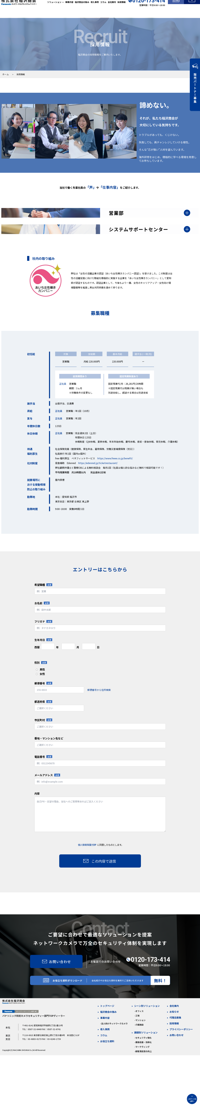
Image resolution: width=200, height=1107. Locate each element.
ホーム (5, 74)
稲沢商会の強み (82, 8)
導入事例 (95, 8)
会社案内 (112, 8)
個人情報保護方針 (87, 876)
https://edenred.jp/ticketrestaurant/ (98, 494)
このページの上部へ (192, 1100)
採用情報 (121, 8)
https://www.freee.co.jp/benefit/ (115, 490)
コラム (103, 8)
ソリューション (54, 8)
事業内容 (69, 8)
